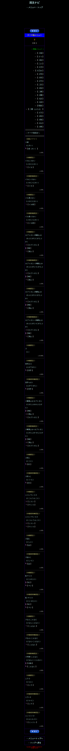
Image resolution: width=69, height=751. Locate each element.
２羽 (40, 74)
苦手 (30, 370)
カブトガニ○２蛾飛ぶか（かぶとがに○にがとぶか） (34, 323)
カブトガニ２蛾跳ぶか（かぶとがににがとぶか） (33, 238)
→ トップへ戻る (34, 743)
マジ (30, 586)
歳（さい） (32, 149)
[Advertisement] (34, 19)
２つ (40, 57)
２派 (40, 102)
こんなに (32, 626)
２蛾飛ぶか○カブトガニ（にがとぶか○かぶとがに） (34, 433)
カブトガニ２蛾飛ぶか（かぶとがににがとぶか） (33, 295)
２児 (40, 67)
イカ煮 (31, 204)
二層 (40, 92)
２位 (40, 123)
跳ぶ (30, 251)
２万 (40, 113)
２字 (40, 81)
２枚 (40, 60)
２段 (40, 88)
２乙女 (39, 71)
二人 (40, 64)
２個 (40, 53)
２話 (40, 99)
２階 (40, 120)
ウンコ (31, 505)
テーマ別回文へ (33, 133)
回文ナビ (34, 2)
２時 (40, 116)
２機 (40, 95)
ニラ (30, 685)
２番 (40, 127)
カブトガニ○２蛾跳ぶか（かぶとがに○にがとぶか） (34, 267)
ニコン (31, 501)
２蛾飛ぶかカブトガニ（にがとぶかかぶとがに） (33, 404)
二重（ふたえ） (35, 109)
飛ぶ (30, 308)
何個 (30, 663)
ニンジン (32, 722)
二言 (40, 85)
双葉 (40, 106)
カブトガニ (33, 245)
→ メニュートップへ (34, 738)
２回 (40, 78)
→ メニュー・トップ (34, 7)
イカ (30, 167)
